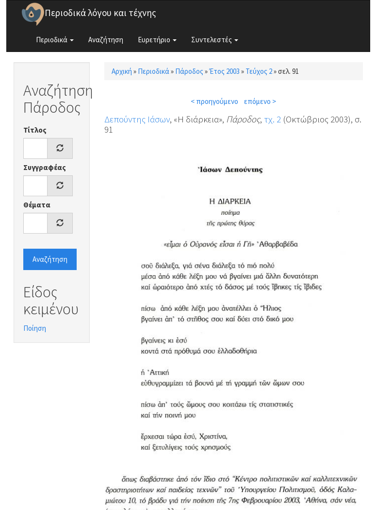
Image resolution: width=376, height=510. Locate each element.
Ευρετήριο (157, 39)
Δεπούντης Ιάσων (137, 119)
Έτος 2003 (224, 71)
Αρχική (122, 71)
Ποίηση (34, 328)
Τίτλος (35, 130)
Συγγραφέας (44, 167)
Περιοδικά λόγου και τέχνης (100, 12)
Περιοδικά (55, 39)
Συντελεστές (214, 39)
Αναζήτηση (105, 39)
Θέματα (36, 204)
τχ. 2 (272, 119)
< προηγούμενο (214, 101)
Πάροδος (189, 71)
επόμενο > (260, 101)
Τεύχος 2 (258, 71)
